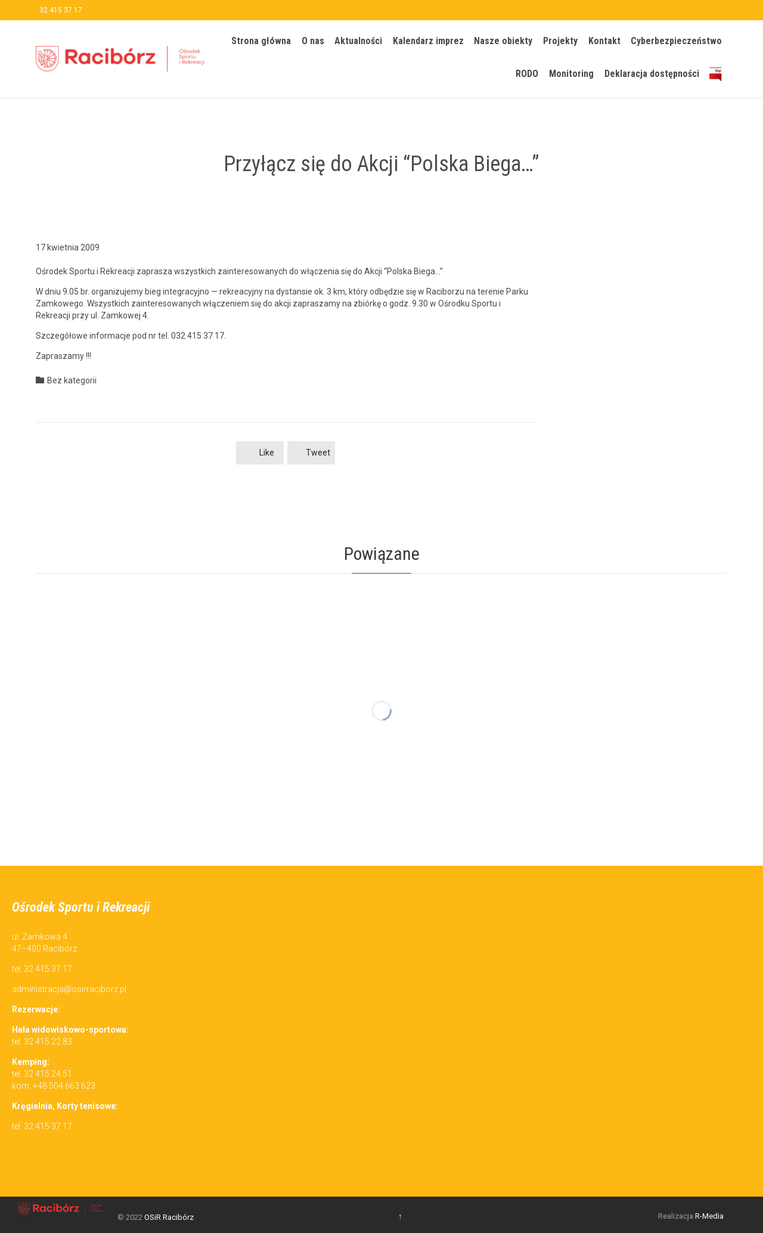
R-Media (709, 1216)
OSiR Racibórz (169, 1217)
